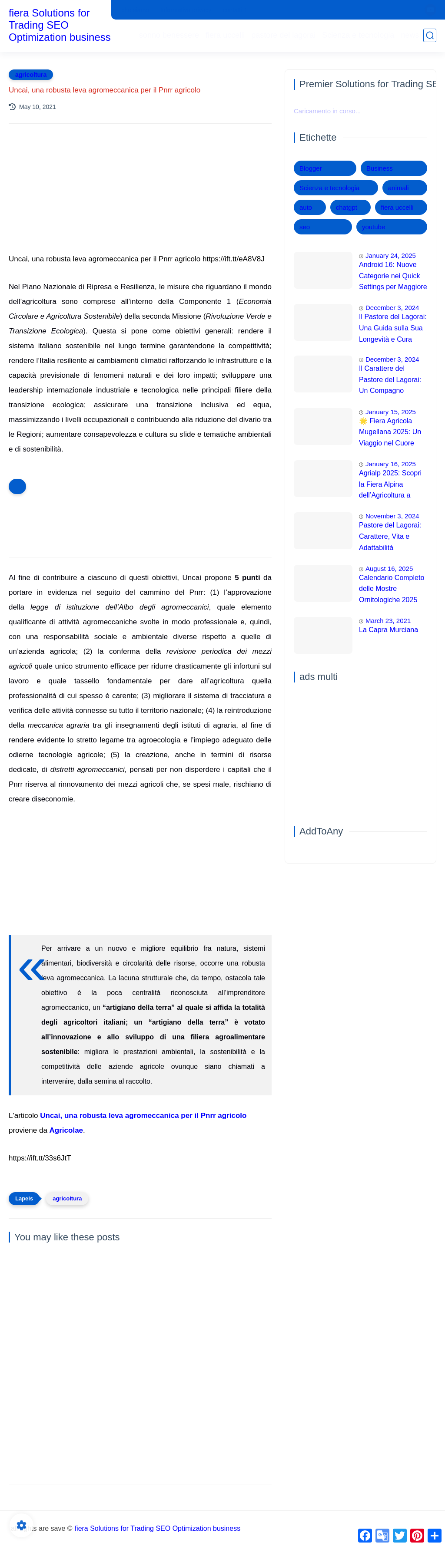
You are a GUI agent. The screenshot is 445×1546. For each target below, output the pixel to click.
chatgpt (346, 207)
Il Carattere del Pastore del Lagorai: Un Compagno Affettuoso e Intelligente (390, 381)
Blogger (310, 168)
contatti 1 (234, 10)
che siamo (135, 10)
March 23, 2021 (388, 620)
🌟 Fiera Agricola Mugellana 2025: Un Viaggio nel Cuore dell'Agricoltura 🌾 (390, 433)
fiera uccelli (225, 35)
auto (305, 207)
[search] (429, 35)
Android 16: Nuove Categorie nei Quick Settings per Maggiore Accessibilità (393, 277)
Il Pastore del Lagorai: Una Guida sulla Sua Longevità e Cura (393, 328)
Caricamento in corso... (327, 111)
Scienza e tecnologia (358, 35)
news (410, 35)
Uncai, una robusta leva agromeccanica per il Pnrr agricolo (143, 1115)
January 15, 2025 (390, 411)
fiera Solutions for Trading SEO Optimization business (60, 25)
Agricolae (66, 1130)
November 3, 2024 (392, 516)
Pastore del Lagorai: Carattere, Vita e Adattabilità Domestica (390, 537)
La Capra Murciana (388, 629)
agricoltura (30, 74)
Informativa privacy (185, 10)
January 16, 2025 (390, 464)
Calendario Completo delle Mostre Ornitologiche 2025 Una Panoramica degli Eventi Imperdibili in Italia (391, 590)
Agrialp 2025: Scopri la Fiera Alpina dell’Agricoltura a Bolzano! (390, 485)
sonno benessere (169, 35)
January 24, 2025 (390, 255)
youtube (373, 227)
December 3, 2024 (392, 307)
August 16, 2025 (389, 568)
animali (398, 187)
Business (379, 168)
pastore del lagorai (283, 35)
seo (304, 227)
